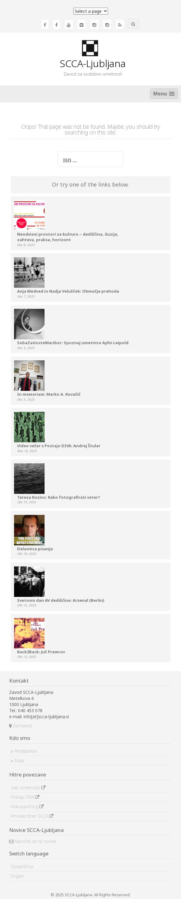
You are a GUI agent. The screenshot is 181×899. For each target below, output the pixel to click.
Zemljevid (20, 726)
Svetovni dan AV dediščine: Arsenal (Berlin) (60, 600)
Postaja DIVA (25, 797)
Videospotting (27, 806)
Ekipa (19, 760)
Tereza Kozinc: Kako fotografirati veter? (58, 497)
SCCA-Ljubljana (93, 63)
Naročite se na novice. (33, 841)
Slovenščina (22, 866)
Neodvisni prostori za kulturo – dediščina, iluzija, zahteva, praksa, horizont (67, 237)
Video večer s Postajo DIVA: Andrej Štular (58, 445)
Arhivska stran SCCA (32, 816)
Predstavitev (25, 751)
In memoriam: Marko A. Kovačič (49, 394)
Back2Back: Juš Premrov (41, 652)
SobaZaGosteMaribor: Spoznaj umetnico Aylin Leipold (73, 342)
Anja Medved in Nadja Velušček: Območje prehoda (68, 291)
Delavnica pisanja (35, 548)
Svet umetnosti (28, 787)
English (17, 876)
